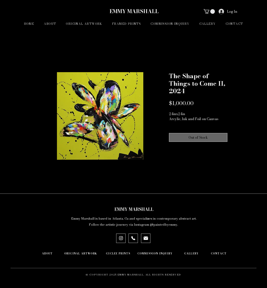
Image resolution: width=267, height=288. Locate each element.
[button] (209, 11)
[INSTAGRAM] (121, 238)
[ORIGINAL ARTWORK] (81, 253)
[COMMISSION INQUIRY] (155, 253)
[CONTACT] (218, 253)
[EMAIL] (145, 238)
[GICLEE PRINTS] (118, 253)
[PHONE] (133, 238)
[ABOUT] (47, 253)
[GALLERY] (191, 253)
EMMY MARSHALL (133, 11)
